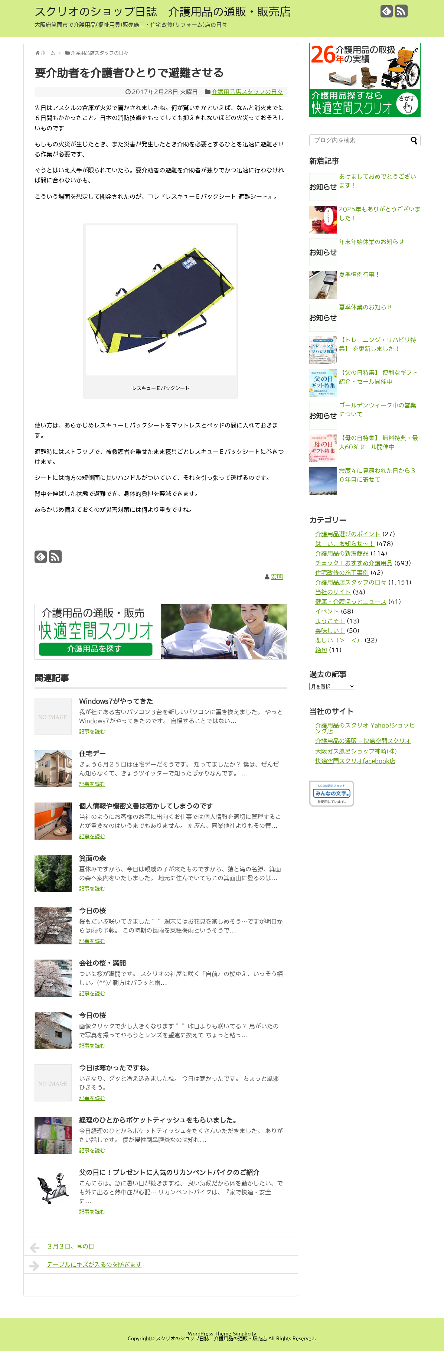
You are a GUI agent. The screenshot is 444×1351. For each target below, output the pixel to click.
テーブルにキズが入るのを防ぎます (85, 1266)
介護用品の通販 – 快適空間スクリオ (363, 741)
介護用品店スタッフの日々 (247, 92)
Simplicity (244, 1333)
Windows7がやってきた (116, 701)
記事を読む (92, 731)
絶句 (321, 650)
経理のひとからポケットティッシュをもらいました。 (159, 1120)
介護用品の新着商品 (342, 553)
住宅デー (92, 754)
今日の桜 (92, 911)
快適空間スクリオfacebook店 (355, 761)
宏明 (277, 577)
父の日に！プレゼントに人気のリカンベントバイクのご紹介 (169, 1172)
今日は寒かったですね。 (116, 1068)
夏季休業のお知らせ (365, 307)
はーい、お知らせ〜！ (345, 544)
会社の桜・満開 (102, 963)
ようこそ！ (330, 621)
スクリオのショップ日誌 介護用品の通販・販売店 (163, 11)
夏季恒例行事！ (360, 274)
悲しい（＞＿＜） (339, 640)
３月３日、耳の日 (61, 1248)
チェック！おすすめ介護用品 (353, 563)
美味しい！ (330, 631)
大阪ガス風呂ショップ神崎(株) (356, 751)
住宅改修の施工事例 (342, 573)
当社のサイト (333, 592)
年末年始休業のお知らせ (371, 242)
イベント (327, 611)
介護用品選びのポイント (348, 534)
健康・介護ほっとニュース (350, 602)
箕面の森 (92, 858)
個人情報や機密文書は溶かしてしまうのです (146, 806)
